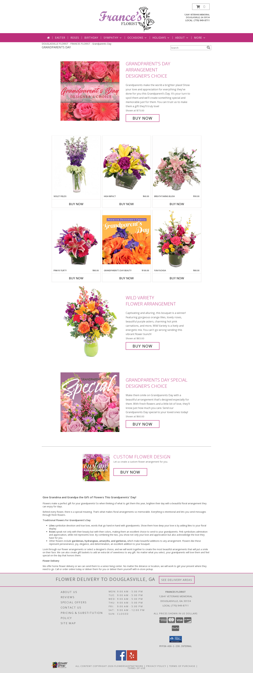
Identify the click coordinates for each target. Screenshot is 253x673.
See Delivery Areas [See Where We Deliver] (176, 580)
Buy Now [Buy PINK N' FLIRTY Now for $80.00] (76, 278)
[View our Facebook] (121, 659)
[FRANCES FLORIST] (126, 18)
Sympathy (113, 37)
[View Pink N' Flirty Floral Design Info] (76, 239)
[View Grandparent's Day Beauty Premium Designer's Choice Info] (126, 239)
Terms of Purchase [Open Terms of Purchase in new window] (182, 665)
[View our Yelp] (132, 659)
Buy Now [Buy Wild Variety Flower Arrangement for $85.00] (142, 346)
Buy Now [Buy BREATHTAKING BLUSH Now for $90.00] (177, 204)
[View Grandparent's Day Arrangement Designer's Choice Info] (92, 90)
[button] (201, 7)
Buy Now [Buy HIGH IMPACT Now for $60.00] (126, 204)
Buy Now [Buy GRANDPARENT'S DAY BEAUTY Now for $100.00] (126, 278)
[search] (208, 47)
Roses (75, 37)
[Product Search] (188, 47)
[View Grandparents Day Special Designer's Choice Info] (92, 402)
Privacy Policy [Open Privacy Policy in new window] (156, 665)
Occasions (137, 37)
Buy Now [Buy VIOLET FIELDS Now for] (76, 204)
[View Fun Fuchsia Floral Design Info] (177, 239)
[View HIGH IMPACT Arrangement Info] (126, 165)
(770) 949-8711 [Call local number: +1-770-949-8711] (202, 20)
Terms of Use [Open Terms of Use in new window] (137, 668)
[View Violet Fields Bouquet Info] (76, 165)
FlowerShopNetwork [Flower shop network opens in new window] (128, 665)
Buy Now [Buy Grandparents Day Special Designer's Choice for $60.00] (142, 424)
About (182, 37)
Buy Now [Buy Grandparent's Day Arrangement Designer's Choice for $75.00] (142, 118)
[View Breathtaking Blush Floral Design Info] (177, 165)
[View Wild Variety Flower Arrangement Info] (92, 321)
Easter (60, 37)
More (200, 37)
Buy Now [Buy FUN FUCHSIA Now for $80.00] (177, 278)
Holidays (161, 37)
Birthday (91, 37)
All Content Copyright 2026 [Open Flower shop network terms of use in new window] (95, 665)
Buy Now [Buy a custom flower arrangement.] (130, 472)
